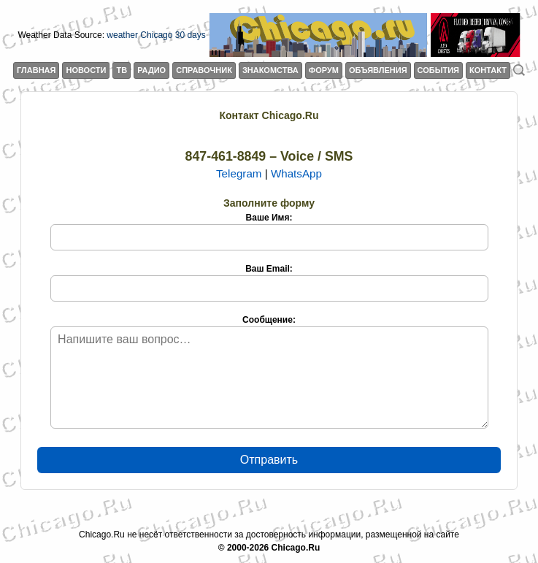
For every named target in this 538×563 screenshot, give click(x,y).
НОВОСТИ (86, 70)
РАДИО (151, 70)
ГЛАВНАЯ (36, 70)
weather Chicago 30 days (156, 35)
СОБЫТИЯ (438, 70)
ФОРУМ (324, 70)
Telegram (238, 173)
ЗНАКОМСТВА (270, 70)
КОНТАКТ (488, 70)
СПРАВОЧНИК (204, 70)
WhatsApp (296, 173)
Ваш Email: (269, 283)
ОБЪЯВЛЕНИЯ (378, 70)
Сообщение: (269, 372)
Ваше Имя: (269, 231)
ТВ (121, 70)
